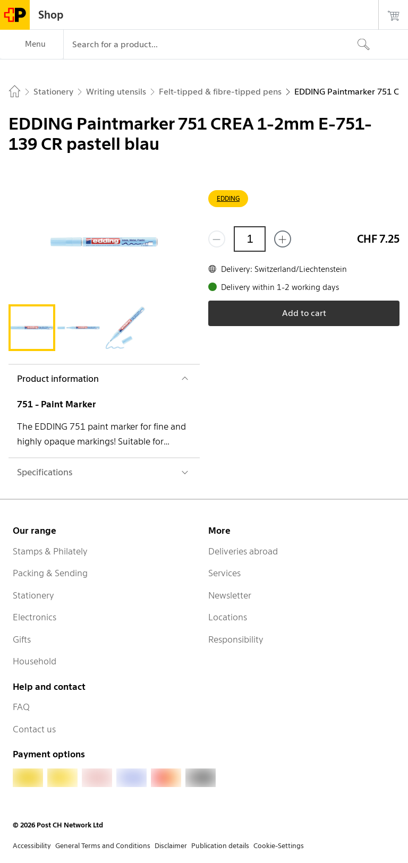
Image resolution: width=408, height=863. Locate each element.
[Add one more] (282, 238)
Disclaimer (171, 846)
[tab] (31, 327)
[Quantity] (250, 239)
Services (224, 573)
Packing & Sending (50, 573)
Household (34, 661)
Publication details (220, 846)
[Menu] (31, 44)
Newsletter (229, 595)
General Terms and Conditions (102, 846)
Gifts (22, 639)
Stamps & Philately (50, 551)
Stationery (33, 595)
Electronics (34, 617)
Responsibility (236, 639)
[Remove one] (216, 238)
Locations (227, 617)
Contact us (34, 729)
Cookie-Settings (278, 846)
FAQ (21, 707)
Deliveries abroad (243, 551)
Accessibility (32, 846)
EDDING (228, 198)
